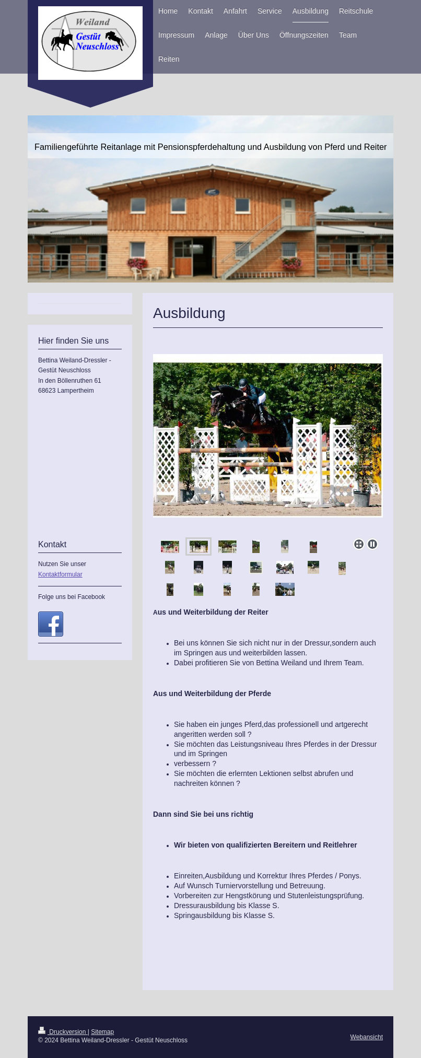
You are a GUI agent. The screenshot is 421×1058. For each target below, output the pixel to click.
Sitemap (102, 1032)
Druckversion (63, 1032)
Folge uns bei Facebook (71, 597)
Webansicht (366, 1037)
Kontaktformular (60, 574)
